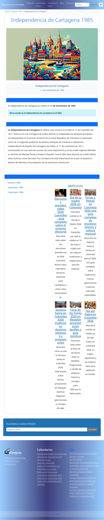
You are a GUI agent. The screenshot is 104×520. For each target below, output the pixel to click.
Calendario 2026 (41, 5)
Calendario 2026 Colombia (52, 514)
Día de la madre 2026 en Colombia (75, 202)
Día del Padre (75, 459)
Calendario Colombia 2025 (49, 475)
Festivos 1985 (14, 182)
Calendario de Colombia (12, 4)
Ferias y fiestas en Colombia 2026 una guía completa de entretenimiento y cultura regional (90, 215)
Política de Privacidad (47, 472)
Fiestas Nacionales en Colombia (52, 453)
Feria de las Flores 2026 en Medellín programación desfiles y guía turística (75, 323)
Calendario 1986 (15, 192)
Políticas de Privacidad (15, 458)
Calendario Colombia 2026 (49, 478)
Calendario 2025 (53, 5)
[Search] (82, 5)
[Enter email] (46, 429)
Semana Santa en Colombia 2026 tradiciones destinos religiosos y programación (60, 326)
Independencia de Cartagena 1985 (52, 19)
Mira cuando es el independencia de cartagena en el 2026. (36, 113)
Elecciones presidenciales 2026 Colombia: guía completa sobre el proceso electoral (60, 215)
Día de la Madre (76, 456)
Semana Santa (44, 459)
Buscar (94, 5)
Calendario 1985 (15, 187)
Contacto (70, 3)
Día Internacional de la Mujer (83, 453)
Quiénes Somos (11, 461)
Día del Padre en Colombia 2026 (90, 316)
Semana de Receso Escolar (49, 456)
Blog (62, 3)
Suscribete (92, 429)
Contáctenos (10, 464)
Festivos (30, 3)
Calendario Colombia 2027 (49, 481)
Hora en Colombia (45, 463)
